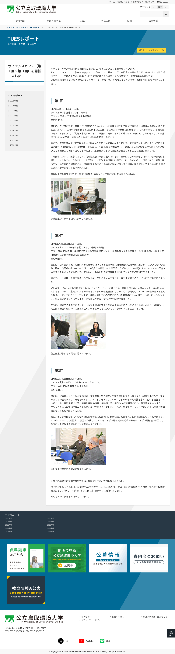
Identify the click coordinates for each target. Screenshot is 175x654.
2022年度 (14, 115)
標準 (160, 7)
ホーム (112, 2)
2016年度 (33, 27)
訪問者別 (153, 20)
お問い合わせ (123, 2)
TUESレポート (21, 27)
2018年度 (14, 135)
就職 (129, 20)
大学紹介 (20, 20)
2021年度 (14, 120)
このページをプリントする (151, 50)
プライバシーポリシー (91, 620)
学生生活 (105, 20)
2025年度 (14, 100)
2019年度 (14, 130)
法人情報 (85, 616)
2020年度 (14, 125)
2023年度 (14, 110)
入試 (82, 20)
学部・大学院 (54, 20)
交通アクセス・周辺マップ (143, 2)
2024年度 (14, 105)
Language (162, 2)
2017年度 (14, 140)
